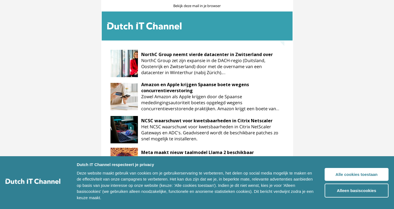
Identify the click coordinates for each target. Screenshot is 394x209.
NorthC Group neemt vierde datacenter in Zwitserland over (207, 54)
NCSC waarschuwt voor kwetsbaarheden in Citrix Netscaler (207, 121)
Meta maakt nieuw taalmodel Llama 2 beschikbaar (197, 152)
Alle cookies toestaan (357, 174)
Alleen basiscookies (356, 190)
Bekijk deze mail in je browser (197, 5)
